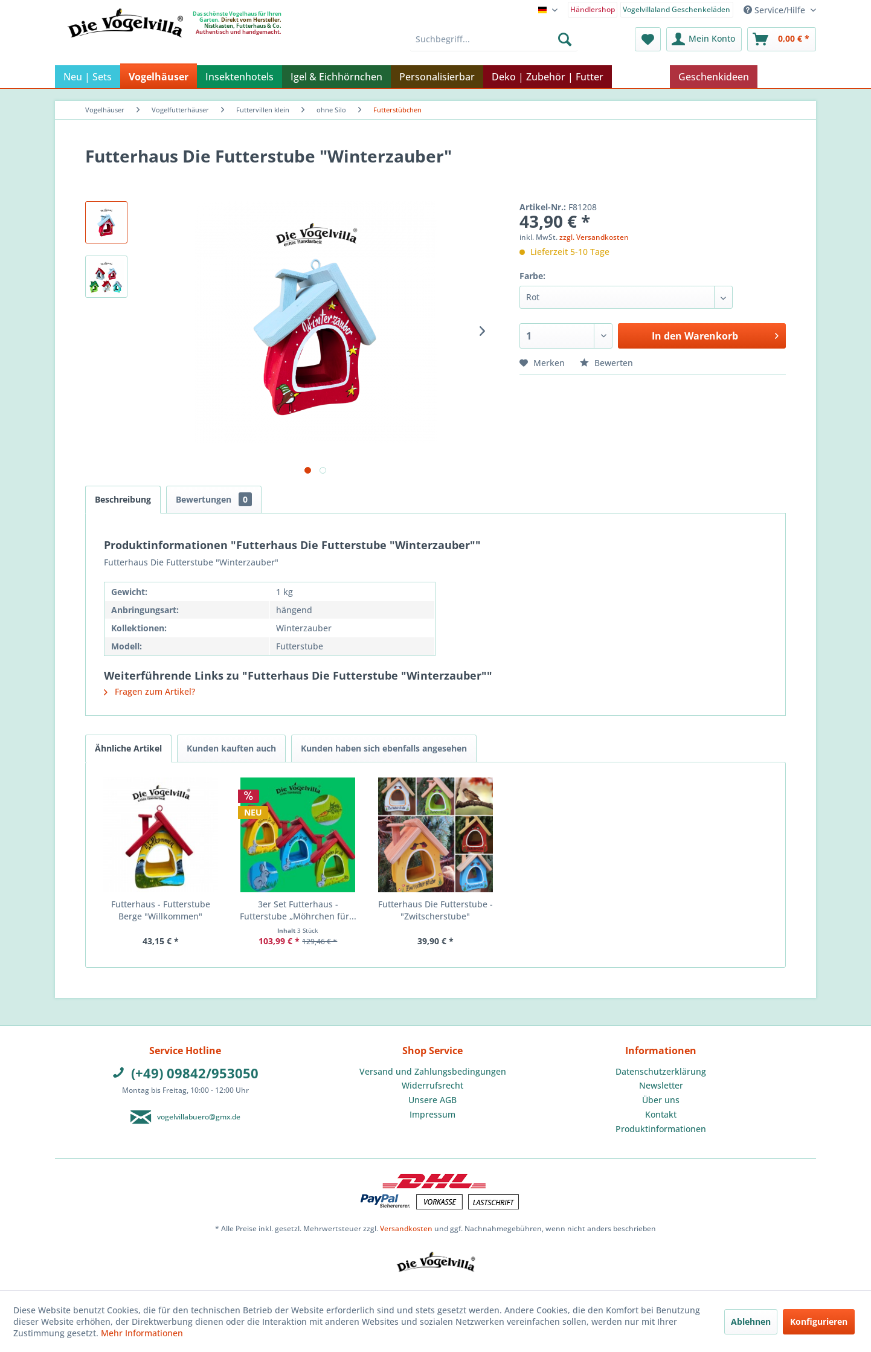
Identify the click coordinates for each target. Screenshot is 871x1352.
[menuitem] (593, 8)
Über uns (661, 1100)
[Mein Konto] (704, 39)
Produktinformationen (660, 1129)
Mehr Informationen (142, 1333)
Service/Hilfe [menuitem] (776, 10)
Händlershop (592, 9)
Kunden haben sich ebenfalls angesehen (384, 748)
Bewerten (606, 363)
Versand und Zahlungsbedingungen (432, 1071)
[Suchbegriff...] (493, 39)
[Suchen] (564, 39)
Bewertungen (214, 499)
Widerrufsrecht (432, 1085)
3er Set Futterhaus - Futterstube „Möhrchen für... (298, 910)
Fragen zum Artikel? (149, 691)
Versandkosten (406, 1228)
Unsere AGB (432, 1100)
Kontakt (661, 1114)
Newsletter (661, 1085)
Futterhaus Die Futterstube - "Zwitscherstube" (435, 910)
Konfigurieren (818, 1321)
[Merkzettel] (648, 39)
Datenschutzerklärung (660, 1071)
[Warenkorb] (781, 39)
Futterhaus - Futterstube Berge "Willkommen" (160, 910)
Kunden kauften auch (231, 748)
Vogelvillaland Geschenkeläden (676, 9)
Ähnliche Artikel (128, 748)
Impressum (432, 1114)
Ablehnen (751, 1321)
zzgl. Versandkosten (594, 237)
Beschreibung (123, 499)
